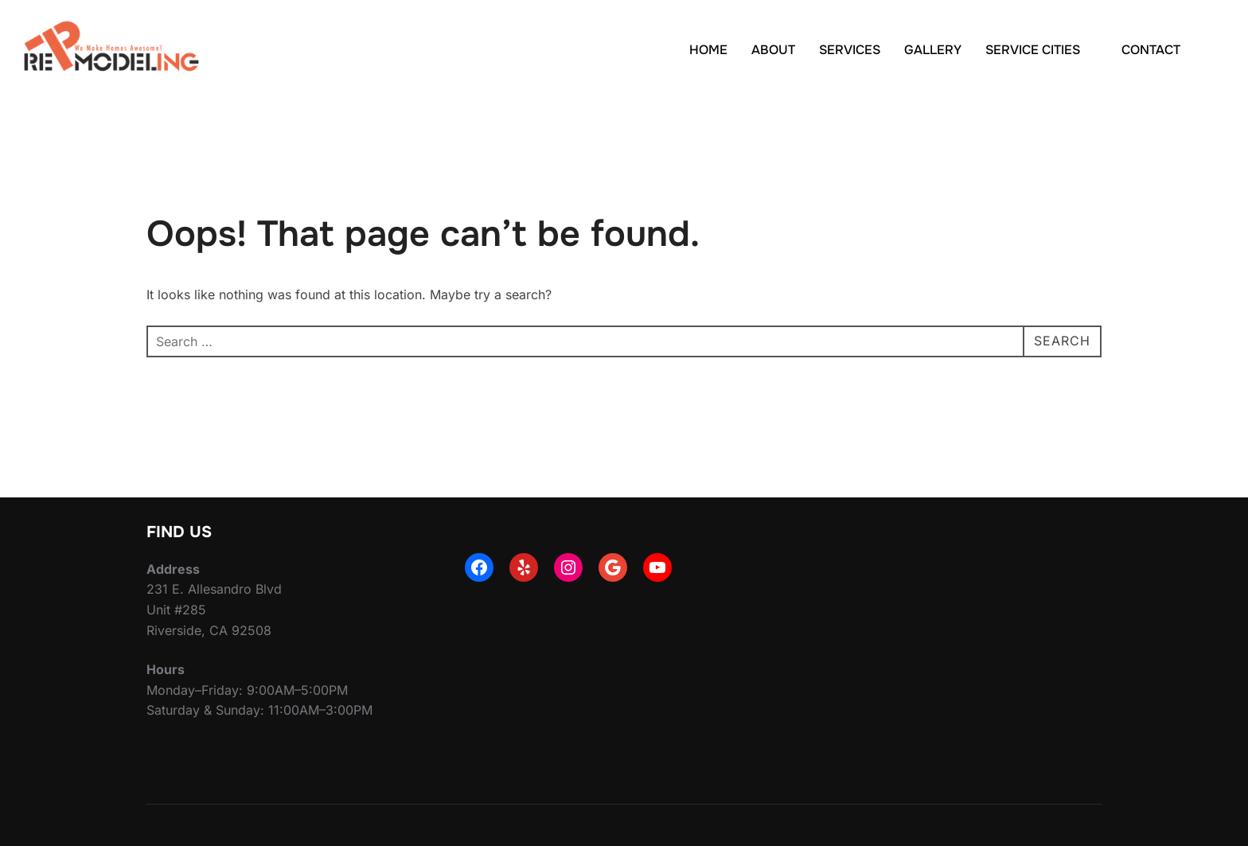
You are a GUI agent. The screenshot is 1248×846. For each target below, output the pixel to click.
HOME (708, 49)
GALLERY (932, 49)
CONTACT (1150, 49)
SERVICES (849, 49)
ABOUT (773, 49)
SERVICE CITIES (1041, 49)
